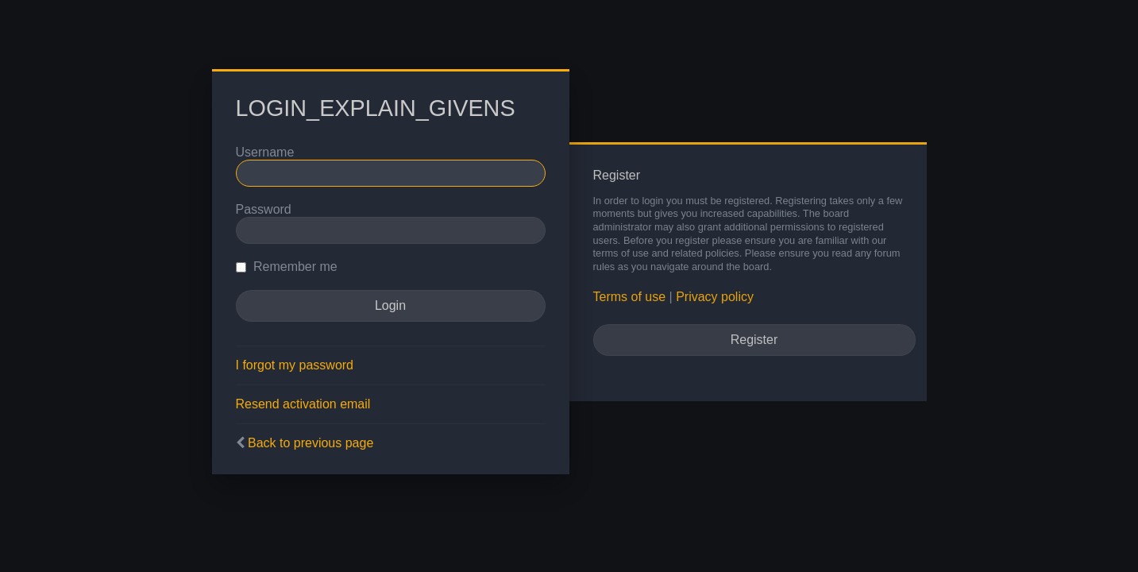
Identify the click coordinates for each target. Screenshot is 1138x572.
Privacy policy (715, 296)
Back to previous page (310, 443)
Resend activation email (303, 404)
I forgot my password (295, 365)
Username (265, 152)
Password (263, 209)
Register (754, 339)
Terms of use (629, 296)
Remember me (287, 266)
